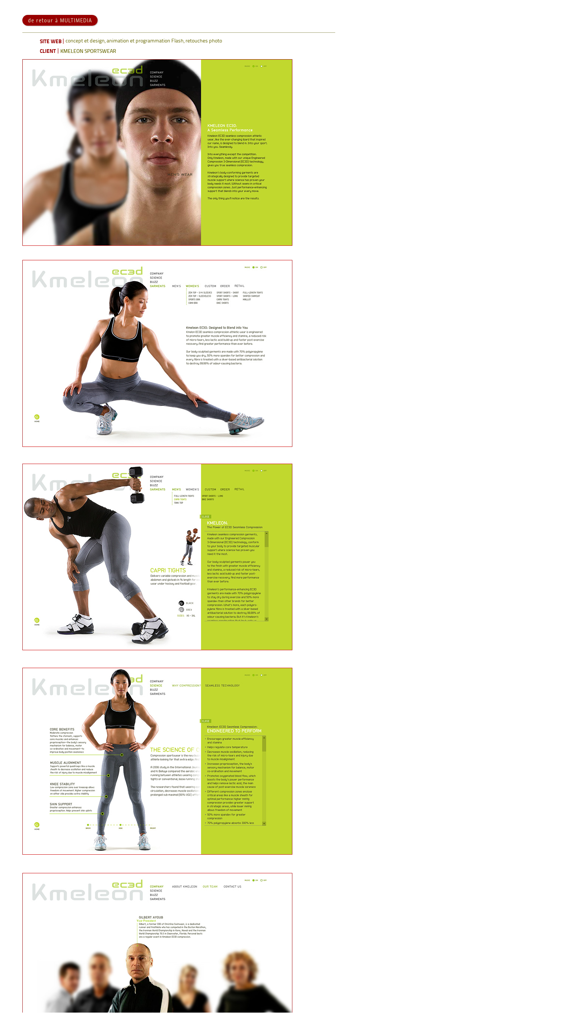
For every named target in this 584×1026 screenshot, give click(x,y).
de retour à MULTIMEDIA (60, 34)
